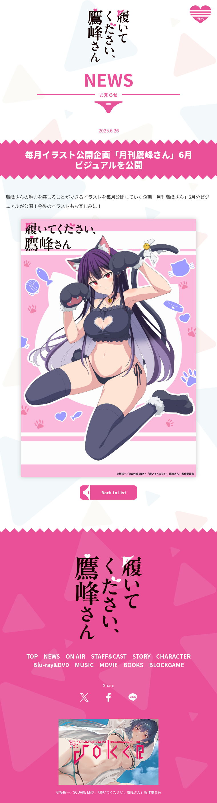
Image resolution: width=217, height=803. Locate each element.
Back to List (113, 492)
